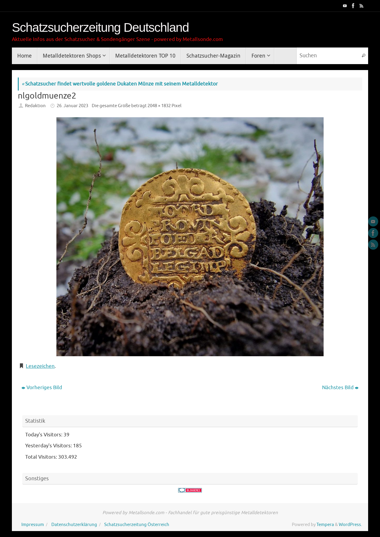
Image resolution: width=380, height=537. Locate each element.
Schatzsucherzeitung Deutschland (100, 27)
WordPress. (350, 525)
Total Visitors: (41, 457)
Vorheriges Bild (41, 387)
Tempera (325, 525)
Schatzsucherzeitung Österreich (136, 525)
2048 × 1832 (159, 106)
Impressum (32, 525)
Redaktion (35, 106)
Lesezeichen (40, 366)
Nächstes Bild (340, 387)
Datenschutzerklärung (74, 525)
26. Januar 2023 (72, 106)
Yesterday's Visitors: (49, 446)
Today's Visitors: (44, 435)
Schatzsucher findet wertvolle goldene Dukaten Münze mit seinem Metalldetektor (120, 84)
